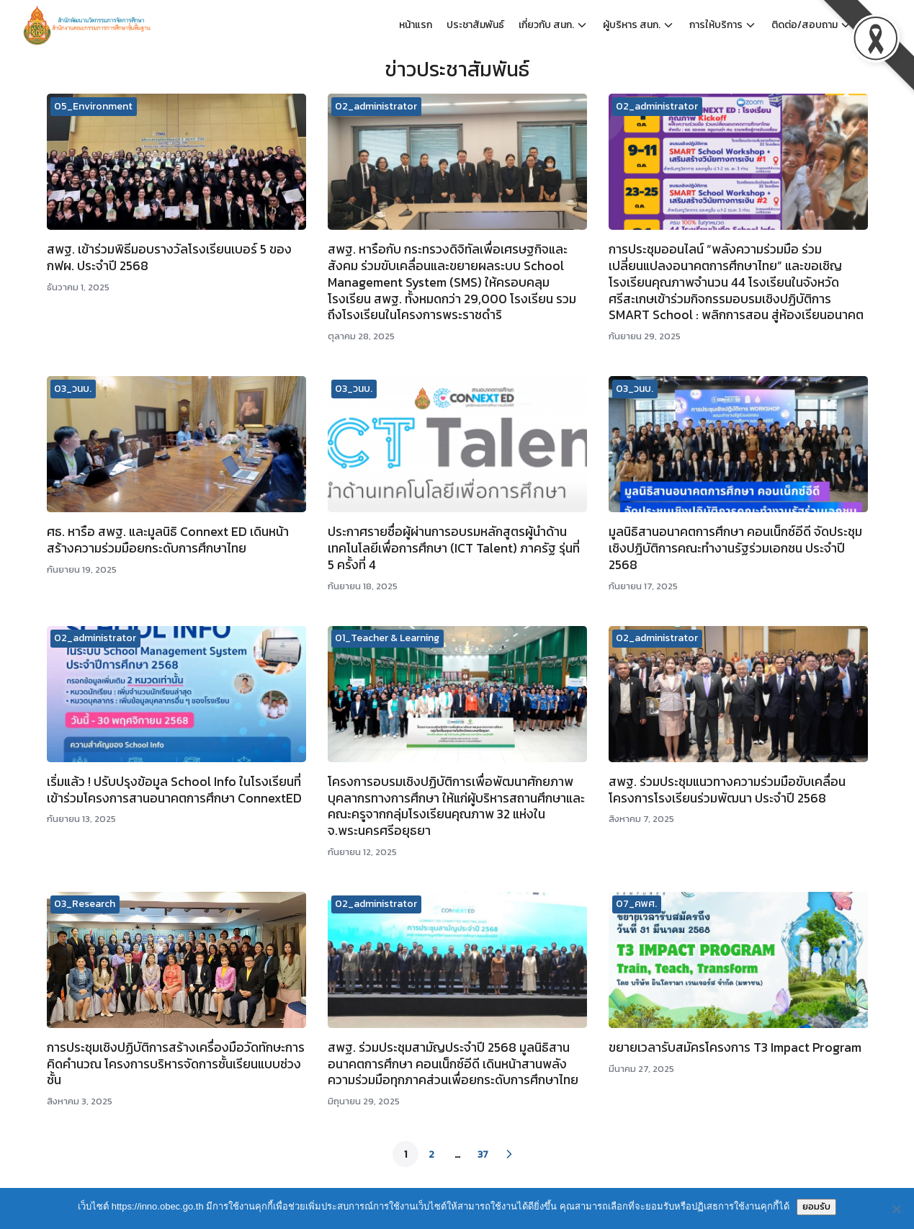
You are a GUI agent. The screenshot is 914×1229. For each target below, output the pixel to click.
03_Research (84, 903)
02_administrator (376, 106)
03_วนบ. (72, 388)
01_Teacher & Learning (387, 637)
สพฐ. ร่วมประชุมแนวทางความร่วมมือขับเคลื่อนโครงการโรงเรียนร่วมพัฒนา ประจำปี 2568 (727, 790)
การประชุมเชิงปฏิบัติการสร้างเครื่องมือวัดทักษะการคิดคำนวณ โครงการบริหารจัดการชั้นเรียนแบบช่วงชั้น (176, 1064)
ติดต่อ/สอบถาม (804, 24)
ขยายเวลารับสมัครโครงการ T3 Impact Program (735, 1047)
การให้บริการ (716, 24)
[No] (896, 1209)
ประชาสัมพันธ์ (475, 24)
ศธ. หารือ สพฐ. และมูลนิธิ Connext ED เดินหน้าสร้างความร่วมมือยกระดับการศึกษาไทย (168, 540)
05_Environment (93, 106)
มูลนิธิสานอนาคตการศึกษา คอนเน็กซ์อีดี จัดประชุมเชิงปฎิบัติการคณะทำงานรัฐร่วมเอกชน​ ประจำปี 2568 (735, 548)
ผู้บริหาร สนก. (631, 24)
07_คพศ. (636, 903)
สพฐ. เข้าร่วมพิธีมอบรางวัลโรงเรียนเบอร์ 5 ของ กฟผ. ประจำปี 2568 (169, 257)
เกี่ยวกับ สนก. (546, 24)
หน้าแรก (415, 24)
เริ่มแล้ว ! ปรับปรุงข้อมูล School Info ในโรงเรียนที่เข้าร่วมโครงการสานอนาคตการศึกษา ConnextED (174, 790)
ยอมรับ (816, 1206)
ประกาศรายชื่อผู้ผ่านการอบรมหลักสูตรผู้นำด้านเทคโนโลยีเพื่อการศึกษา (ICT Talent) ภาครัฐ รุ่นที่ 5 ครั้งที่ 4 (454, 548)
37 (483, 1154)
